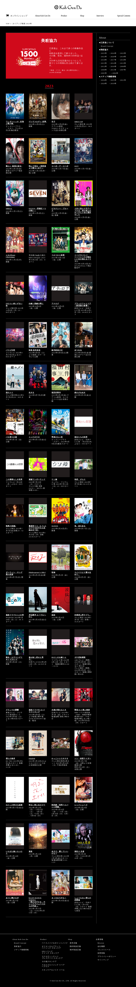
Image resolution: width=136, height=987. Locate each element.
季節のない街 (57, 437)
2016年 (123, 60)
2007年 (123, 70)
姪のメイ (9, 392)
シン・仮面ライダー (82, 758)
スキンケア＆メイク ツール (53, 970)
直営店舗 (73, 943)
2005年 (104, 73)
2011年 (113, 70)
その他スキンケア (49, 961)
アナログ (55, 304)
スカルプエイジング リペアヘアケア (53, 965)
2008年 (104, 70)
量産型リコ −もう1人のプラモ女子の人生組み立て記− (37, 528)
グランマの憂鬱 (12, 710)
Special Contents (123, 16)
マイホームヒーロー (37, 255)
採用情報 (101, 953)
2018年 (104, 60)
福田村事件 (56, 392)
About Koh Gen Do (42, 16)
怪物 (53, 572)
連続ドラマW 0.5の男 (15, 615)
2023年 (123, 53)
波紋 (53, 615)
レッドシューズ (80, 805)
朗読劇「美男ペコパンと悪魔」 (60, 806)
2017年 (113, 60)
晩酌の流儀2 (11, 526)
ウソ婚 (54, 479)
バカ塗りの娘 (11, 437)
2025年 (104, 53)
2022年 (104, 57)
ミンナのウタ (34, 437)
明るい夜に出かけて (37, 805)
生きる (31, 392)
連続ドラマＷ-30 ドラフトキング (37, 711)
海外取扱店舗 (75, 950)
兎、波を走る (80, 526)
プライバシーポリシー (107, 956)
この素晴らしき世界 (14, 479)
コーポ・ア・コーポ (60, 166)
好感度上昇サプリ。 (82, 615)
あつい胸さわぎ (12, 898)
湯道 (31, 851)
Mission (101, 943)
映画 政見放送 (34, 350)
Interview (100, 16)
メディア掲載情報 (21, 950)
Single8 (32, 758)
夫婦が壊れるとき (59, 710)
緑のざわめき (80, 392)
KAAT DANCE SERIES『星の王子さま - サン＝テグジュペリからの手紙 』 (37, 902)
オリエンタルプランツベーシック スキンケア (51, 947)
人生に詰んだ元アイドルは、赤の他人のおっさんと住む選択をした (82, 212)
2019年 (123, 57)
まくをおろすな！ (59, 898)
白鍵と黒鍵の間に (36, 304)
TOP (7, 24)
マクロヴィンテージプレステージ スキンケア (52, 957)
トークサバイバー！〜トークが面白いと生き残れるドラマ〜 (82, 258)
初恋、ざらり (80, 479)
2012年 (104, 66)
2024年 (113, 53)
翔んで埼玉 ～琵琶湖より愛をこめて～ (37, 167)
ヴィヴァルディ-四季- (38, 122)
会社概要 (101, 946)
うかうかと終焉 (58, 255)
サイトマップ (103, 960)
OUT (76, 166)
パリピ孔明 (10, 350)
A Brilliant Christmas (10, 256)
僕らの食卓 (10, 758)
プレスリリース (104, 950)
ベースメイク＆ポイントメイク (55, 943)
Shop (82, 16)
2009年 (123, 66)
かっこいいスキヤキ (60, 758)
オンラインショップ (16, 15)
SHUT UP (78, 122)
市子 (53, 122)
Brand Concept (107, 46)
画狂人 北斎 (79, 851)
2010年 (113, 66)
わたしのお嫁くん (59, 657)
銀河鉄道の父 (57, 350)
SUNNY (55, 526)
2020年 (113, 57)
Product (64, 16)
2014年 (113, 63)
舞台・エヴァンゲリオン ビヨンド (14, 658)
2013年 (123, 63)
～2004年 (114, 73)
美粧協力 (17, 946)
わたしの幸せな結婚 (14, 805)
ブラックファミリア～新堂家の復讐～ (82, 305)
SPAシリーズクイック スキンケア (50, 952)
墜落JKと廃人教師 (82, 710)
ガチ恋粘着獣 (80, 657)
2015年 (104, 63)
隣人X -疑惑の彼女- (14, 166)
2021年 (123, 80)
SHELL (9, 208)
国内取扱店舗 (75, 946)
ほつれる (78, 350)
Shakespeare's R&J (37, 572)
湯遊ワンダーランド (37, 479)
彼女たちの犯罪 (80, 437)
